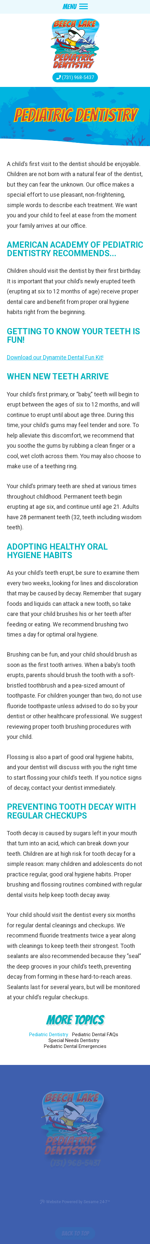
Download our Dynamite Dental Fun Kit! (55, 357)
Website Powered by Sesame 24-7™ (75, 1201)
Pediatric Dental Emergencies (75, 1046)
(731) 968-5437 (78, 77)
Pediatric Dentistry (48, 1034)
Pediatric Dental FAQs (95, 1034)
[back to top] (75, 1231)
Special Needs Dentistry (73, 1040)
